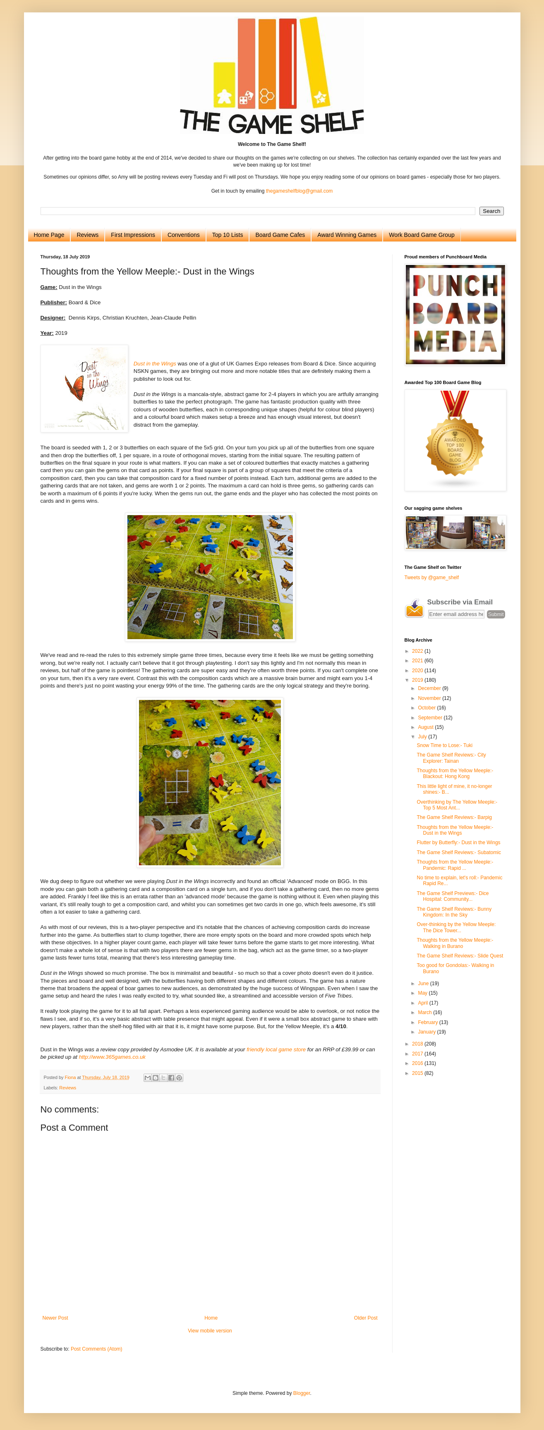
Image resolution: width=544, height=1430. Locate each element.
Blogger (301, 1393)
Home (211, 1318)
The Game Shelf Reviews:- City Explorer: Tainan (451, 758)
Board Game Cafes (280, 235)
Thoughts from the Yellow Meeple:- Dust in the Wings (455, 830)
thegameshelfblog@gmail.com (299, 191)
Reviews (87, 235)
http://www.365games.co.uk (112, 1057)
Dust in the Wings (155, 363)
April (423, 1003)
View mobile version (210, 1331)
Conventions (184, 235)
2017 (418, 1054)
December (430, 688)
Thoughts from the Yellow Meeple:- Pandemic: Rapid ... (455, 865)
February (428, 1022)
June (424, 983)
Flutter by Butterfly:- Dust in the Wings (458, 842)
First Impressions (133, 235)
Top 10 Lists (227, 235)
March (425, 1012)
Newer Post (55, 1318)
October (427, 708)
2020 (418, 670)
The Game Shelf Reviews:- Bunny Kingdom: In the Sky (454, 912)
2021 (418, 661)
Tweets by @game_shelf (432, 577)
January (427, 1032)
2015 (418, 1073)
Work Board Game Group (421, 235)
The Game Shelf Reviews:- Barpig (454, 817)
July (423, 737)
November (430, 698)
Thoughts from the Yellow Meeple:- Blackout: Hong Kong (455, 773)
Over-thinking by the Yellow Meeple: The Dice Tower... (456, 927)
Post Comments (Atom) (96, 1349)
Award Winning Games (346, 235)
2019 (418, 680)
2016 (418, 1063)
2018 (418, 1044)
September (430, 718)
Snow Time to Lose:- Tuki (444, 745)
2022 (418, 651)
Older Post (366, 1318)
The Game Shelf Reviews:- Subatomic (459, 852)
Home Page (49, 235)
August (426, 727)
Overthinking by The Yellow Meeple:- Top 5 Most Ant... (457, 805)
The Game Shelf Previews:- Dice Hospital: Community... (453, 896)
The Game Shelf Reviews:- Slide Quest (460, 956)
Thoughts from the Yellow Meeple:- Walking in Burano (455, 943)
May (423, 993)
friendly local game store (276, 1049)
